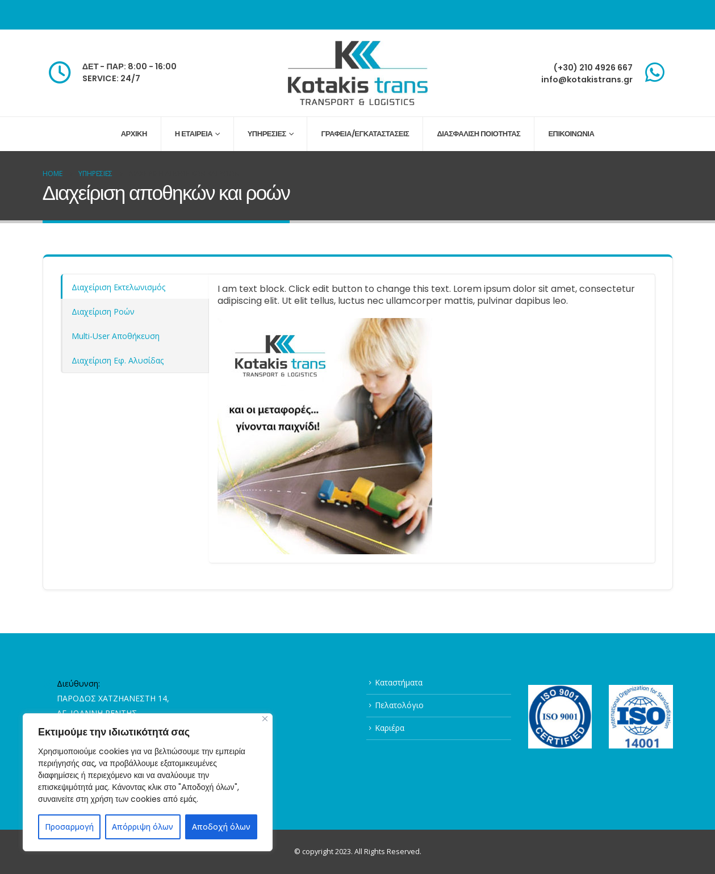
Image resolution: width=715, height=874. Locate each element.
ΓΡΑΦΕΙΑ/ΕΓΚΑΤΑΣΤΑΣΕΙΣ (365, 133)
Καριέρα (389, 727)
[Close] (264, 718)
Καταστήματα (399, 682)
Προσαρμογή (69, 826)
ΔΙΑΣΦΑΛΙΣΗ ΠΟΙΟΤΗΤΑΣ (478, 133)
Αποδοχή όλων (221, 826)
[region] (148, 782)
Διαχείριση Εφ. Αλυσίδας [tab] (118, 360)
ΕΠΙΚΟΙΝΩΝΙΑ (571, 133)
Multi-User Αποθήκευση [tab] (116, 336)
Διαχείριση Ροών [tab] (103, 311)
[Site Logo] (358, 73)
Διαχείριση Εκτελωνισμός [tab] (118, 287)
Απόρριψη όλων (142, 826)
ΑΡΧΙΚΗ (134, 133)
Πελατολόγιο (399, 705)
